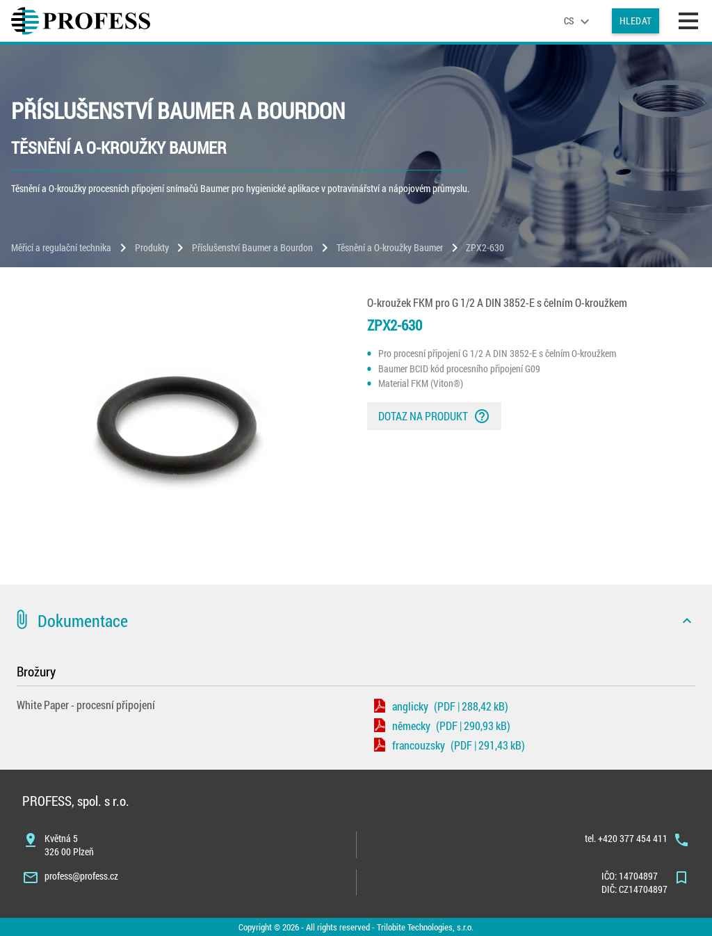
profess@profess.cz (81, 875)
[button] (356, 621)
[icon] (687, 621)
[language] (578, 20)
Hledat (636, 20)
